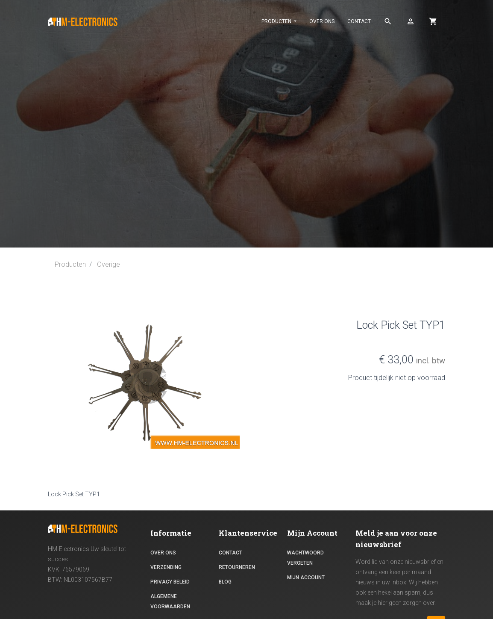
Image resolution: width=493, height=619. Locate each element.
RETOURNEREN (237, 567)
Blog (225, 582)
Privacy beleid (170, 582)
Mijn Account (306, 578)
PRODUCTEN (277, 21)
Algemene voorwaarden (170, 601)
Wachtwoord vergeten (305, 558)
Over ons (322, 21)
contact (359, 21)
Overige (108, 264)
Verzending (166, 567)
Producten (70, 264)
